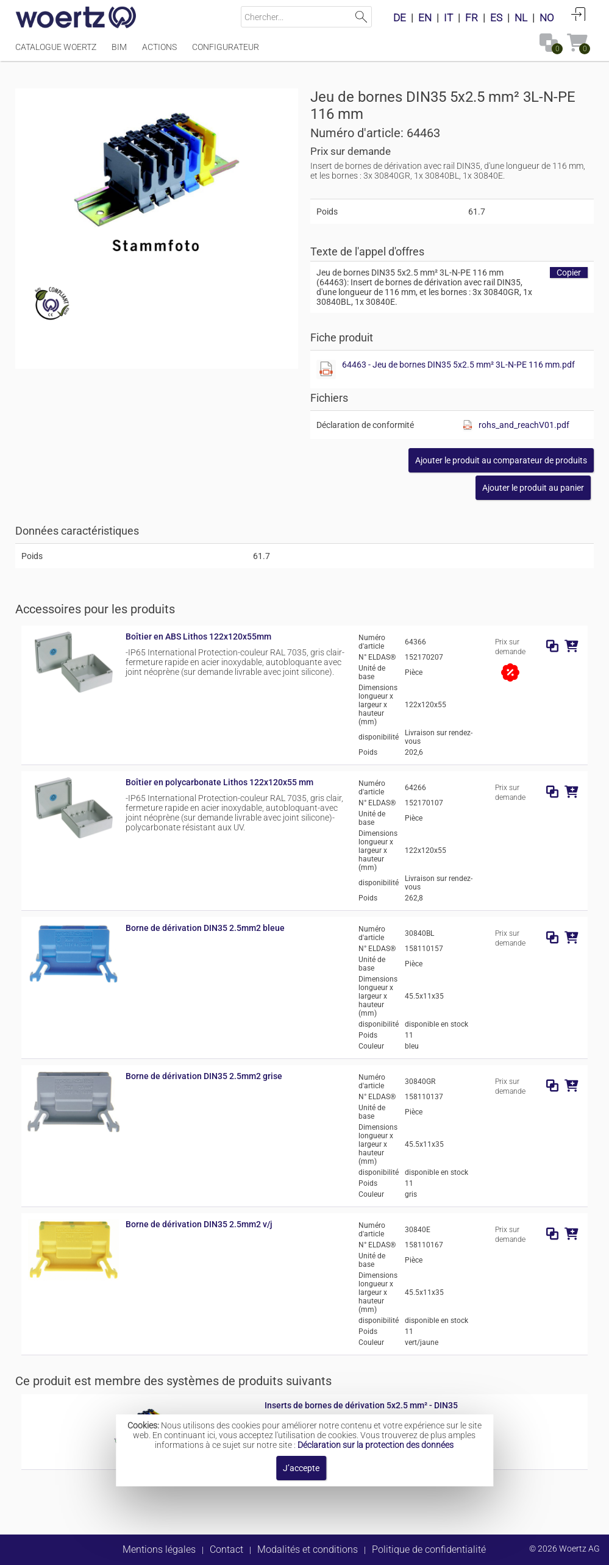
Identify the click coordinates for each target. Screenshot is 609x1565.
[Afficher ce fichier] (326, 369)
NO (547, 18)
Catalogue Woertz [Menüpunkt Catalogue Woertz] (55, 47)
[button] (501, 460)
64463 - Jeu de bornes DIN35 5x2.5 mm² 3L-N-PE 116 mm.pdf (458, 364)
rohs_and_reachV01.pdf (524, 425)
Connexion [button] (578, 14)
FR (471, 18)
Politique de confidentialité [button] (429, 1549)
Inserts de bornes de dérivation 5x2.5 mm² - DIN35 (361, 1405)
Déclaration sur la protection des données (375, 1445)
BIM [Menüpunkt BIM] (119, 47)
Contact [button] (226, 1549)
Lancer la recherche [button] (361, 16)
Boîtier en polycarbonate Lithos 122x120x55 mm (219, 782)
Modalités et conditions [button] (307, 1549)
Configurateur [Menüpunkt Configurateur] (225, 47)
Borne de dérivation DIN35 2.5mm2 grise (204, 1076)
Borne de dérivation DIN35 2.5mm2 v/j (199, 1224)
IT (448, 18)
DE (399, 18)
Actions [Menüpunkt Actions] (159, 47)
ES (496, 18)
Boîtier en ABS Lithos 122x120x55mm (198, 636)
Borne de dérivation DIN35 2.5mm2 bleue (205, 928)
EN (425, 18)
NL (521, 18)
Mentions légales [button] (159, 1549)
